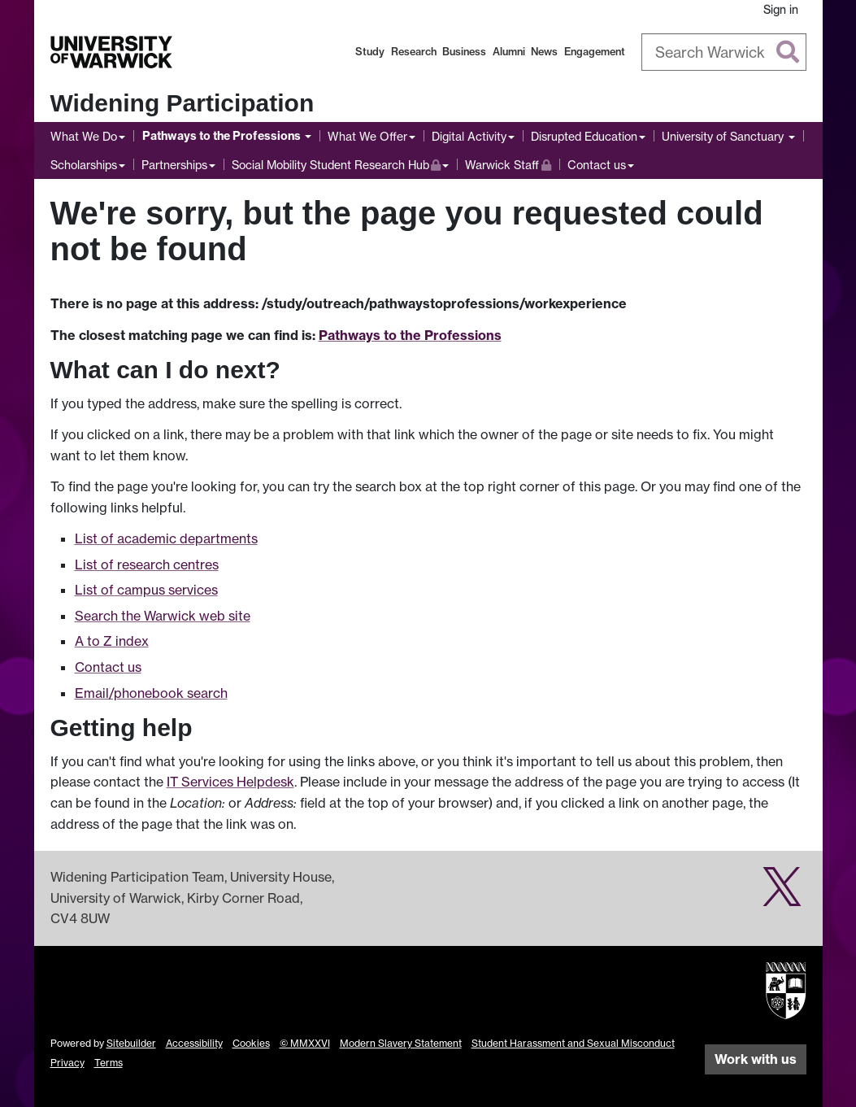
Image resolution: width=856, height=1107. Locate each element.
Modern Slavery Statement (401, 1043)
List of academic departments (166, 538)
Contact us (596, 165)
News (544, 52)
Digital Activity (469, 136)
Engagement (594, 52)
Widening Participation (182, 102)
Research (414, 52)
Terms (108, 1063)
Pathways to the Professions (222, 136)
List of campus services (146, 590)
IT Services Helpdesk (230, 782)
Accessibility (194, 1043)
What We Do (83, 136)
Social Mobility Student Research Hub (336, 163)
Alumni (509, 52)
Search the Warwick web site (162, 616)
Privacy (67, 1063)
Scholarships (83, 165)
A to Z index (112, 641)
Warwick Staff (508, 163)
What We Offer (367, 136)
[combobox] (723, 52)
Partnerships (174, 165)
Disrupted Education (584, 136)
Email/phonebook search (151, 693)
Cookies (251, 1043)
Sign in (780, 9)
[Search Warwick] (723, 52)
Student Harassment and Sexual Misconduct (573, 1043)
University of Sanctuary (724, 136)
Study (370, 52)
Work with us (756, 1059)
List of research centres (147, 564)
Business (464, 52)
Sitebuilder (131, 1043)
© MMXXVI (305, 1043)
